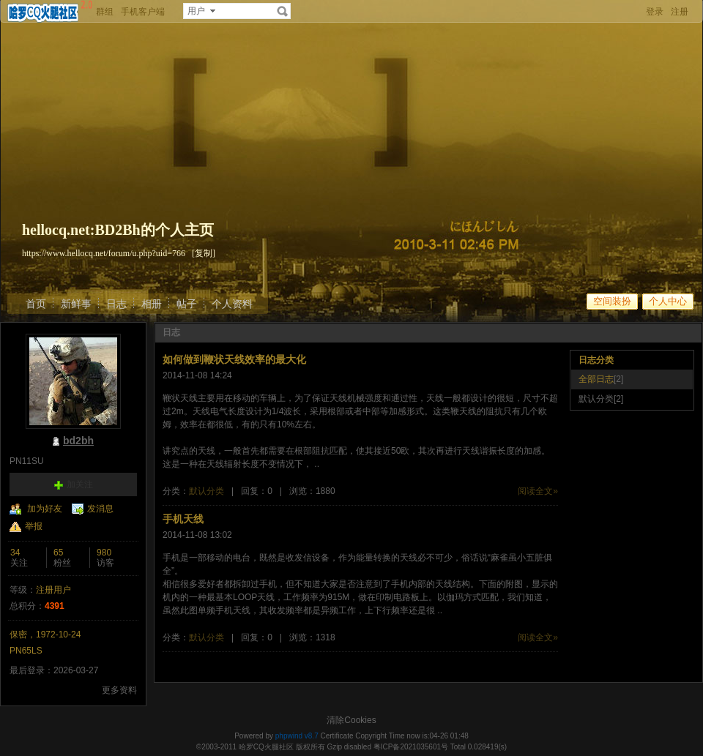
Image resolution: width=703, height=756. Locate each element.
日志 (116, 304)
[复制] (203, 253)
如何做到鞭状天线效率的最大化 (234, 359)
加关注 (80, 484)
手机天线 (183, 519)
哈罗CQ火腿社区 (266, 747)
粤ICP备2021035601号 (410, 747)
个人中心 (668, 301)
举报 (33, 526)
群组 (105, 11)
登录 (654, 11)
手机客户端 (143, 11)
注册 (679, 11)
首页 (36, 304)
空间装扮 (612, 301)
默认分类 (206, 491)
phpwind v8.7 (297, 736)
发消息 (100, 509)
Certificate (336, 736)
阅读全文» (538, 491)
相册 (151, 304)
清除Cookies (351, 720)
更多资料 (119, 690)
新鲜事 (76, 304)
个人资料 (232, 304)
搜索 (282, 11)
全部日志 (596, 379)
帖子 (186, 304)
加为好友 (44, 509)
